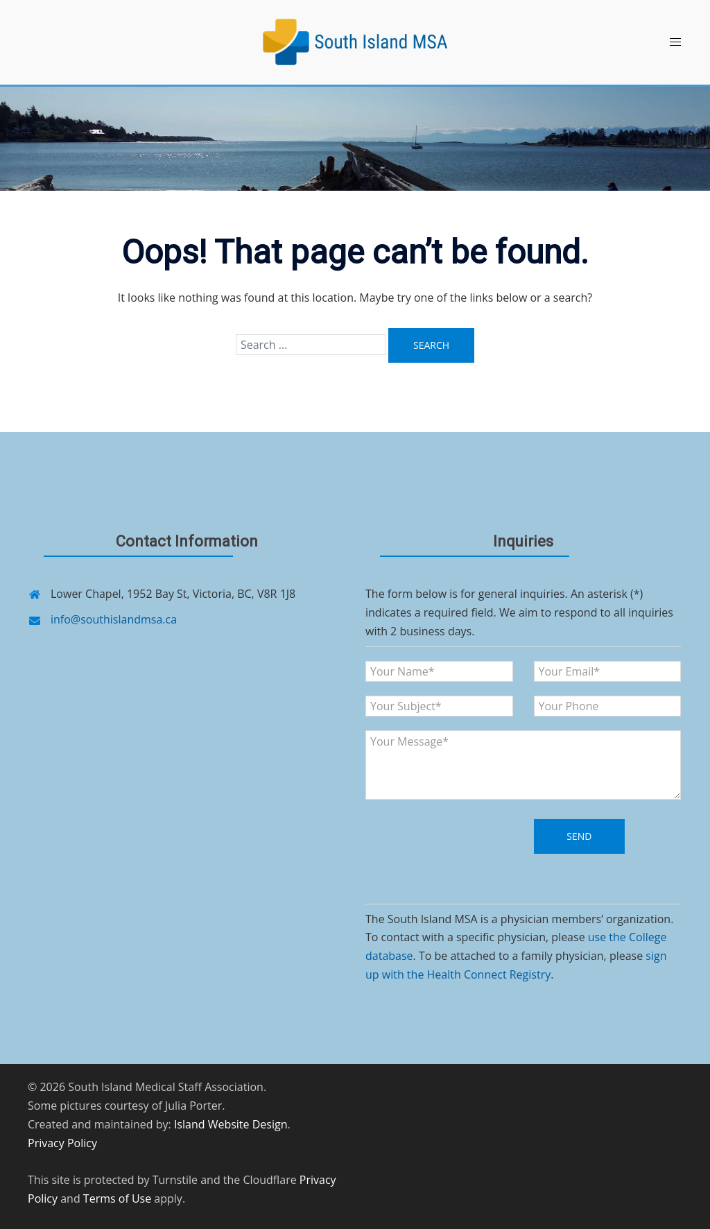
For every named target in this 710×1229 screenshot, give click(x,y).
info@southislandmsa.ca (114, 619)
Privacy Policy (62, 1143)
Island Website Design (231, 1124)
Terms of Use (117, 1198)
